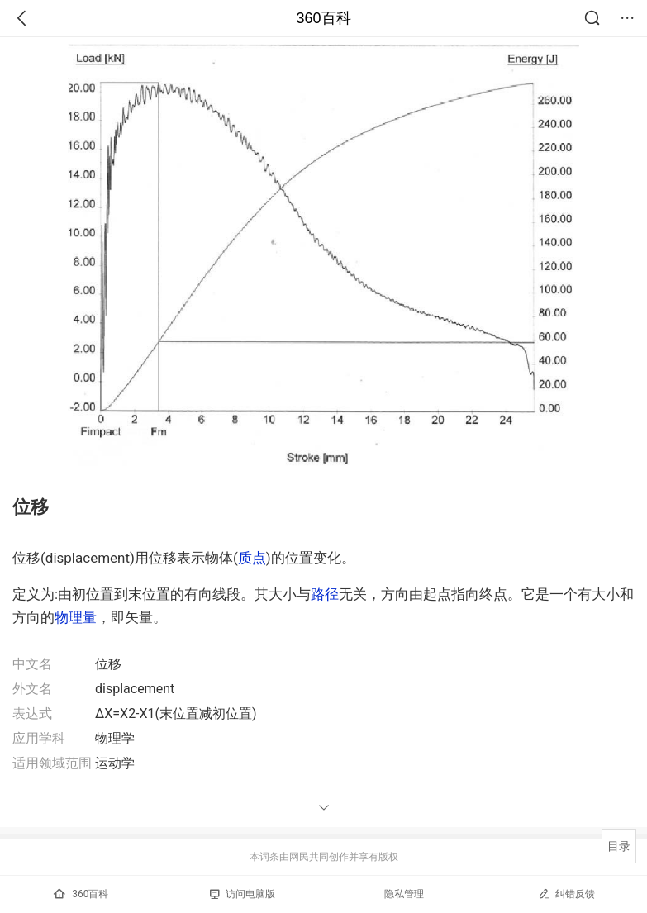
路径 (325, 594)
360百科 (323, 18)
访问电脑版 (242, 894)
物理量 (76, 617)
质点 (252, 557)
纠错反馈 (566, 893)
